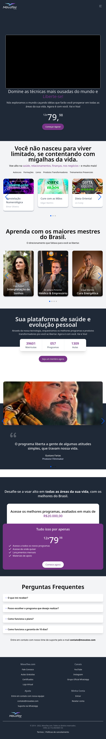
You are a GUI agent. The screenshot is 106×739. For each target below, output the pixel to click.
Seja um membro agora (53, 359)
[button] (99, 197)
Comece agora (53, 564)
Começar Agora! (53, 126)
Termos (40, 732)
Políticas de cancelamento (57, 732)
